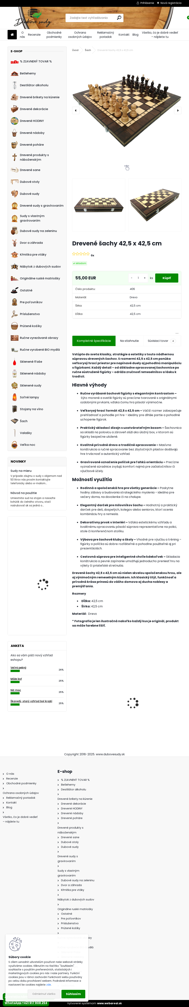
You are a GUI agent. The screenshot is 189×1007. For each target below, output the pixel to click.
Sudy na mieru (21, 471)
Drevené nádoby (27, 133)
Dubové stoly (25, 182)
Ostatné (21, 290)
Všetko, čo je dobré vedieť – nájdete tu (160, 35)
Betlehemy (23, 73)
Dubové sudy (25, 194)
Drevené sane (25, 170)
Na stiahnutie (129, 341)
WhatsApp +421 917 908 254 (26, 1003)
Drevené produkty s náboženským (30, 157)
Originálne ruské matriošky (35, 278)
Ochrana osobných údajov (80, 35)
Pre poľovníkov (26, 302)
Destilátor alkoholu (29, 85)
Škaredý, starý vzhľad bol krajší (31, 701)
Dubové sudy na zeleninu (34, 231)
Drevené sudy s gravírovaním (37, 205)
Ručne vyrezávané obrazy (34, 338)
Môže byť (16, 679)
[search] (119, 18)
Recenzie (34, 35)
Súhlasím (73, 994)
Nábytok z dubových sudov (36, 266)
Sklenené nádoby (28, 373)
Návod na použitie (24, 493)
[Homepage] (12, 35)
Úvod (75, 50)
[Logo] (33, 18)
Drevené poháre (27, 145)
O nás (22, 35)
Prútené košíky (26, 326)
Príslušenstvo (25, 314)
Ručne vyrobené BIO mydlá (35, 350)
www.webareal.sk (109, 1003)
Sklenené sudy (26, 385)
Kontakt (124, 35)
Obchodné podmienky (54, 35)
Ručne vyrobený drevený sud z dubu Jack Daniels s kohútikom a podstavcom (155, 710)
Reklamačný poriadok (105, 35)
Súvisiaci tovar (162, 341)
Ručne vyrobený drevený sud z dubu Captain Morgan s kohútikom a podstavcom (96, 710)
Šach (19, 421)
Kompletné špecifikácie (94, 341)
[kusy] (138, 278)
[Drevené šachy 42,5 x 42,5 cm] (126, 110)
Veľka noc (23, 445)
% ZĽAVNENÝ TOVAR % (31, 61)
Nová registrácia (171, 3)
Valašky (21, 433)
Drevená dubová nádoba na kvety (43, 572)
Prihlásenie (147, 3)
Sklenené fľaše (26, 361)
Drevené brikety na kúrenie (35, 97)
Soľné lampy (25, 397)
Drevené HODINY (27, 121)
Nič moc (16, 690)
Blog (135, 35)
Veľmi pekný (18, 667)
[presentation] (76, 110)
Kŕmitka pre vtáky (28, 255)
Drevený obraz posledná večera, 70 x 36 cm (47, 608)
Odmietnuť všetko (43, 994)
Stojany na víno (27, 409)
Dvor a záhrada (27, 243)
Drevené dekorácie (29, 109)
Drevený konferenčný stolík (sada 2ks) (45, 535)
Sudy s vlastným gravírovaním (27, 218)
